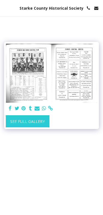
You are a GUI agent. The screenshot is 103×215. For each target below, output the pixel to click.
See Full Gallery (27, 121)
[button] (6, 8)
